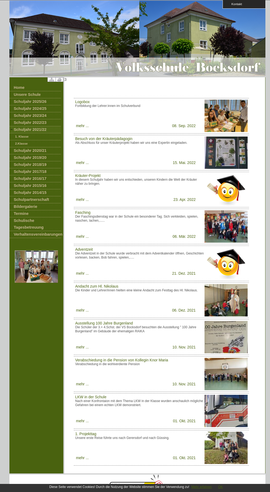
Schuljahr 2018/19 (30, 164)
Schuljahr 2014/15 (30, 192)
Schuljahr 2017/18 (30, 171)
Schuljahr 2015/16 (30, 185)
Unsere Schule (27, 94)
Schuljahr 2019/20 (30, 157)
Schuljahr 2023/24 (30, 115)
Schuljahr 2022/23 (30, 122)
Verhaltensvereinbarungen (37, 234)
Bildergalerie (25, 206)
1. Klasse (22, 136)
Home (19, 87)
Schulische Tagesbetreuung (29, 223)
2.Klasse (21, 143)
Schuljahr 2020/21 (30, 150)
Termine (21, 213)
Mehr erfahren (201, 487)
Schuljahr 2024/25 (30, 108)
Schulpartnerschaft (31, 199)
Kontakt (235, 3)
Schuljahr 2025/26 (30, 101)
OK (220, 487)
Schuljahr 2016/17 (30, 178)
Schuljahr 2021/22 (30, 129)
